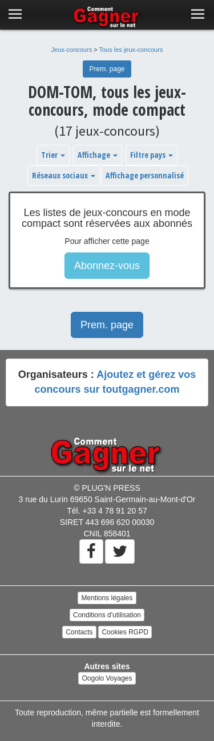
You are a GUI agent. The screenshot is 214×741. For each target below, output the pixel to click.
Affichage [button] (98, 154)
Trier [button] (53, 154)
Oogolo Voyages (107, 678)
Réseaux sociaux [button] (63, 175)
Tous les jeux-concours (131, 49)
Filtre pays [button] (151, 154)
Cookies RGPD (125, 632)
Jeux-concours (71, 49)
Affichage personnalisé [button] (145, 175)
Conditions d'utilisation (107, 615)
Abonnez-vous (107, 265)
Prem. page (106, 69)
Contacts (79, 632)
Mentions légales (106, 598)
